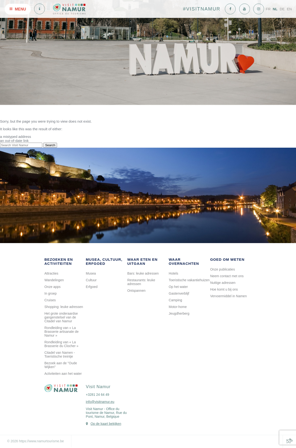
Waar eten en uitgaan (142, 261)
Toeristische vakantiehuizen (189, 280)
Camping (175, 300)
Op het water (178, 287)
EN (289, 9)
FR (268, 9)
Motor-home (178, 307)
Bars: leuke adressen (143, 273)
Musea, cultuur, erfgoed (104, 261)
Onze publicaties (222, 269)
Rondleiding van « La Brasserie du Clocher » (61, 344)
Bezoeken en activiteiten (58, 261)
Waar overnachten (184, 261)
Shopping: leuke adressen (63, 307)
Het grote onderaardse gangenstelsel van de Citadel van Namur (61, 317)
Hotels (173, 273)
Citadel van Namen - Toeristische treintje (59, 354)
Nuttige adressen (222, 283)
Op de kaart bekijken (105, 424)
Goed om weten (227, 259)
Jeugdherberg (179, 313)
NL (275, 9)
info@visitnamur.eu (100, 402)
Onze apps (52, 287)
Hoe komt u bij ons (224, 289)
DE (282, 9)
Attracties (51, 273)
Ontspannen (136, 290)
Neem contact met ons (226, 276)
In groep (50, 293)
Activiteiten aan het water (63, 373)
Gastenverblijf (179, 293)
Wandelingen (54, 280)
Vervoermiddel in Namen (228, 296)
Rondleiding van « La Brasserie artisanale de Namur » (61, 331)
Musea (91, 273)
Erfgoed (92, 287)
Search (50, 145)
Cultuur (91, 280)
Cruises (50, 300)
